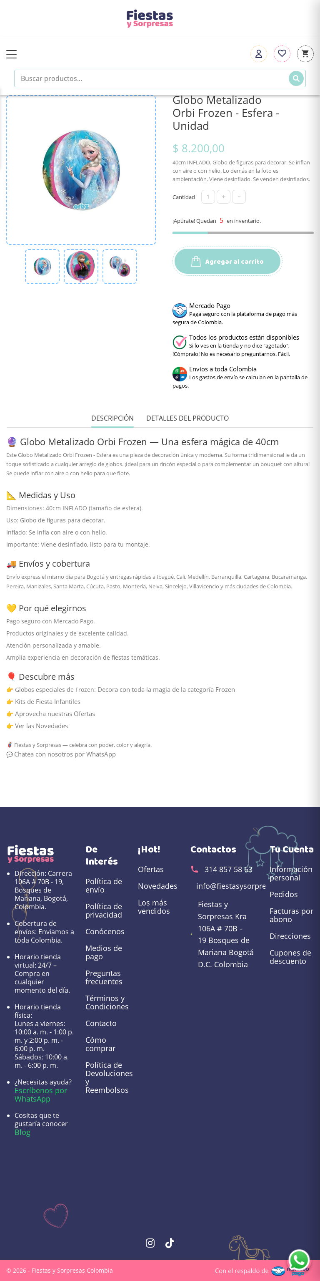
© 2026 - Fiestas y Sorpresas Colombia (59, 1270)
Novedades (158, 886)
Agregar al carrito (227, 262)
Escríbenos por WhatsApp (41, 1094)
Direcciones (290, 936)
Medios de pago (103, 952)
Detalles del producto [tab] (187, 418)
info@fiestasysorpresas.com (245, 886)
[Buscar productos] (160, 78)
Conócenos (105, 931)
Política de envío (103, 885)
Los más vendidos (154, 906)
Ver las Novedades (41, 725)
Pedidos (284, 894)
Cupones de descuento (290, 956)
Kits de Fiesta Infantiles (47, 701)
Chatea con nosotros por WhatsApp (65, 754)
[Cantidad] (208, 197)
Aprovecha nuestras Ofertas (55, 713)
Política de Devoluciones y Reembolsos (107, 1077)
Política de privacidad (103, 910)
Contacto (101, 1023)
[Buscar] (296, 78)
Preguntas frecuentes (103, 977)
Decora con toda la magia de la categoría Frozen (166, 689)
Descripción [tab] (112, 418)
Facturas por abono (291, 915)
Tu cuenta (292, 849)
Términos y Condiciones (107, 1002)
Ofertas (151, 869)
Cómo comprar (100, 1044)
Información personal (291, 873)
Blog (22, 1132)
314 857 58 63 (228, 869)
